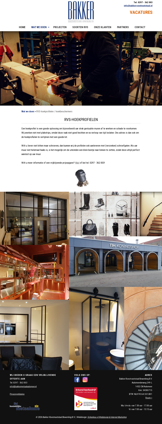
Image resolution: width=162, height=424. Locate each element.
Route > (148, 397)
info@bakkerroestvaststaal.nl (138, 5)
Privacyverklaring (17, 394)
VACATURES (141, 12)
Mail (77, 162)
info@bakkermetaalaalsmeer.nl (23, 386)
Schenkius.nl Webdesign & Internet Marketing (106, 417)
